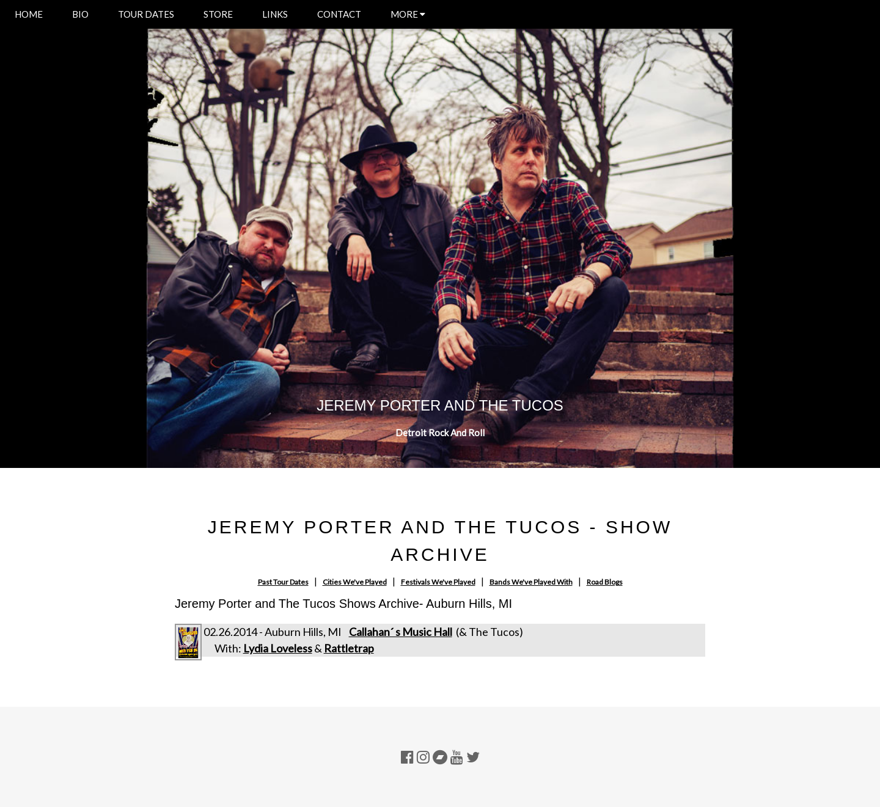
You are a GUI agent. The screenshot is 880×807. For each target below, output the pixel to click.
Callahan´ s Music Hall (400, 631)
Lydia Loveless (277, 648)
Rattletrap (349, 648)
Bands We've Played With (531, 581)
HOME (29, 14)
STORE (218, 14)
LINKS (275, 14)
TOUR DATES (146, 14)
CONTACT (339, 14)
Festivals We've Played (438, 581)
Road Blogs (605, 581)
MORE (408, 14)
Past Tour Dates (283, 581)
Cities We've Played (355, 581)
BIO (80, 14)
